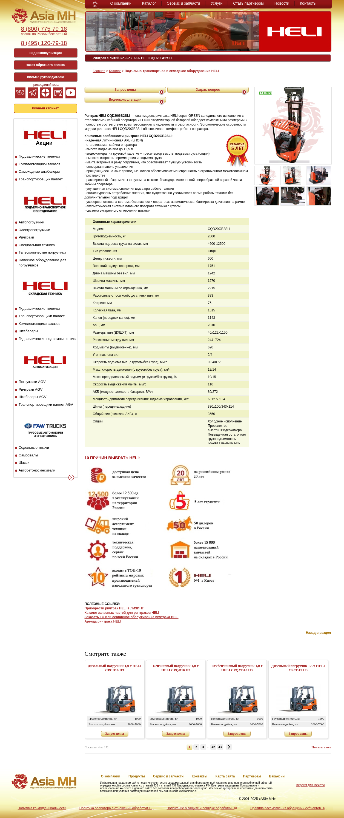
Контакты (308, 3)
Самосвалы (28, 455)
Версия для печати (310, 785)
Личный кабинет (45, 108)
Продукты (136, 776)
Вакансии (277, 776)
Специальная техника (37, 245)
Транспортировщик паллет (41, 179)
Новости (281, 3)
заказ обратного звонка (46, 65)
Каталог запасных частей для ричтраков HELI (122, 613)
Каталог (149, 3)
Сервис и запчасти (183, 3)
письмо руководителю (45, 77)
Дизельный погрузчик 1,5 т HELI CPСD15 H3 (298, 668)
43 (220, 747)
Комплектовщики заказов (39, 164)
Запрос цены (125, 90)
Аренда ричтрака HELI (103, 621)
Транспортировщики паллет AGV (46, 404)
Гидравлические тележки (39, 156)
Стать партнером (248, 3)
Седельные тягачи (34, 447)
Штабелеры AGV (33, 397)
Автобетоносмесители (37, 470)
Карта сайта (225, 776)
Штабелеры (28, 331)
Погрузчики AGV (32, 382)
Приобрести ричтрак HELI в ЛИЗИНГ (114, 608)
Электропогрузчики (34, 230)
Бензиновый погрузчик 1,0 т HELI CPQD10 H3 (176, 668)
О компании (120, 3)
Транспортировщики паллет (42, 316)
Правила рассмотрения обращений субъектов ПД (288, 808)
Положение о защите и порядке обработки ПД (202, 808)
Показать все (321, 747)
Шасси (24, 463)
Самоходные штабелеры (39, 171)
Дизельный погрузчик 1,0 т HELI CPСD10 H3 (115, 668)
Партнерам (252, 776)
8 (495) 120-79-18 (44, 43)
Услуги (216, 3)
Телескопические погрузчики (42, 252)
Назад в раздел (318, 633)
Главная (99, 71)
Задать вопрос (208, 90)
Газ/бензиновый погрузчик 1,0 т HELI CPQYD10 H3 (236, 668)
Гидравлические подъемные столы (47, 339)
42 (213, 747)
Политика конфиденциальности (42, 808)
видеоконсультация (45, 53)
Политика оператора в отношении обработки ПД (116, 808)
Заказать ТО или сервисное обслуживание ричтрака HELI (132, 617)
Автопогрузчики (31, 222)
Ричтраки (26, 237)
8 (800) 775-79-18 (44, 28)
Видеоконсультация (125, 99)
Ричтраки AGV (30, 389)
